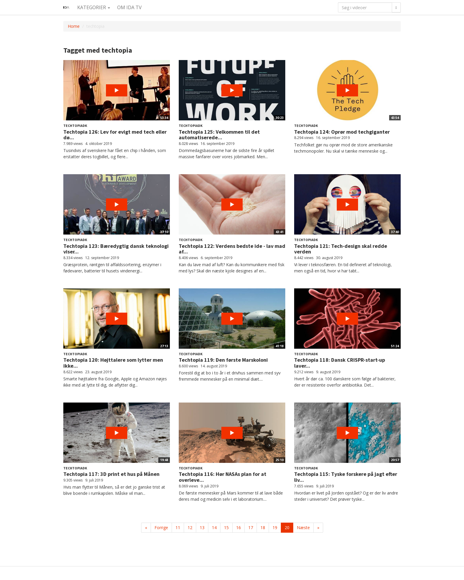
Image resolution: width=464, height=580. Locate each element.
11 (177, 527)
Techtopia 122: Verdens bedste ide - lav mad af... (232, 249)
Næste (303, 527)
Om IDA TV (129, 7)
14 (214, 527)
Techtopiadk (75, 125)
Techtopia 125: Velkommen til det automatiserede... (219, 134)
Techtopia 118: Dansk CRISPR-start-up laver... (339, 362)
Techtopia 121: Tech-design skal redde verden (340, 249)
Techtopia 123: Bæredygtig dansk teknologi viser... (116, 249)
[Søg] (396, 7)
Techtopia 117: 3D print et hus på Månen (111, 474)
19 (275, 527)
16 (238, 527)
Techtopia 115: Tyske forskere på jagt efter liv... (345, 477)
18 (262, 527)
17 (250, 527)
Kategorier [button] (93, 7)
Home (74, 26)
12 (190, 527)
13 (202, 527)
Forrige (161, 527)
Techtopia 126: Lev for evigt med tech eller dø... (115, 134)
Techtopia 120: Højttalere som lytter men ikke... (113, 362)
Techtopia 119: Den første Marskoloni (223, 359)
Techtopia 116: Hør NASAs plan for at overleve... (222, 477)
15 (226, 527)
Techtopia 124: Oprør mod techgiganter (342, 131)
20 (287, 527)
